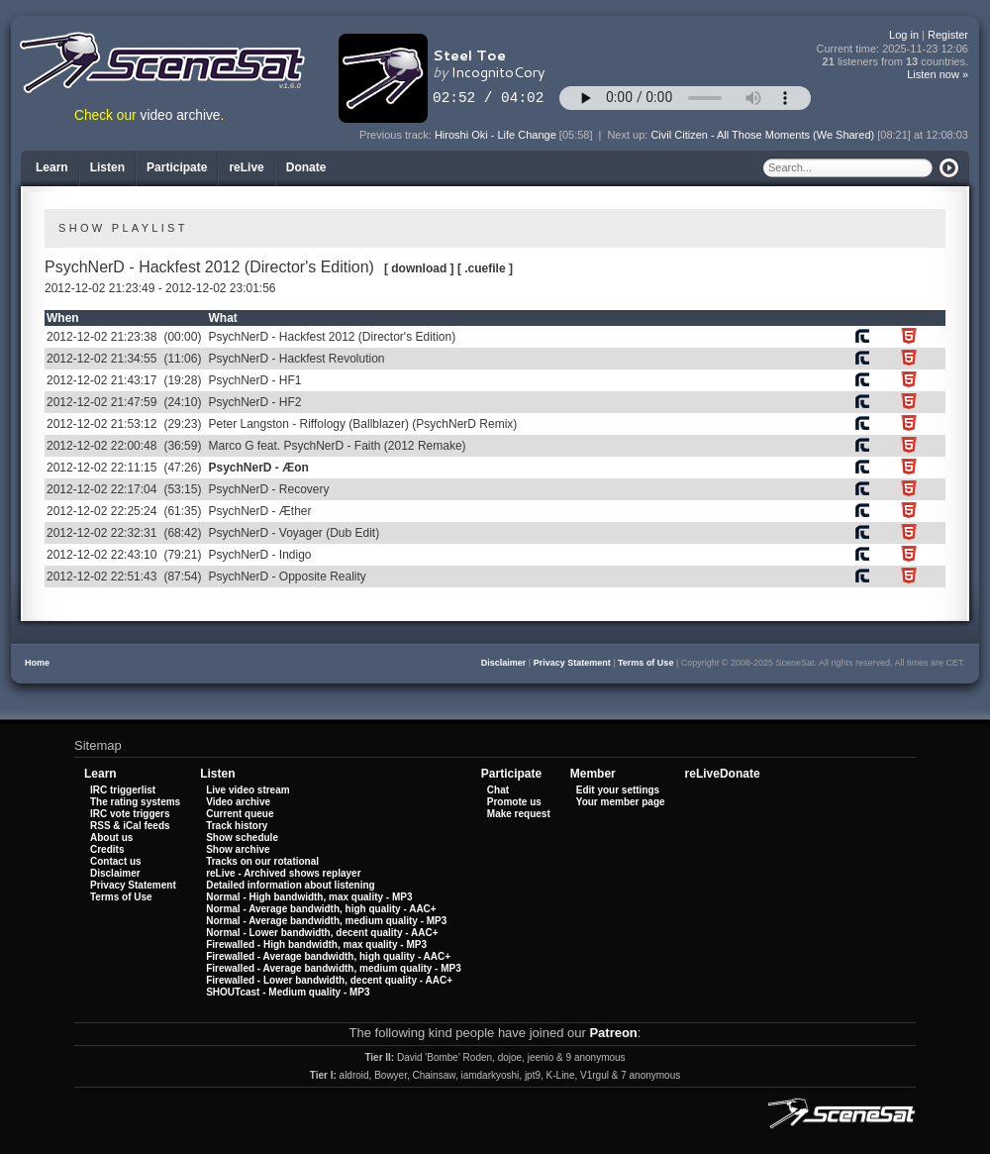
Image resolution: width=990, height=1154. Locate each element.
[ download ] (419, 268)
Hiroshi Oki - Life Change (495, 135)
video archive (181, 115)
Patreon (613, 1032)
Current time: (893, 49)
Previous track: (397, 135)
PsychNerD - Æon (258, 467)
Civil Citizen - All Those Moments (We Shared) (762, 135)
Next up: (628, 135)
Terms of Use (645, 663)
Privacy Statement (572, 663)
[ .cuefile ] (485, 268)
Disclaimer (504, 663)
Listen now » (937, 74)
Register (948, 35)
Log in (904, 35)
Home (37, 663)
